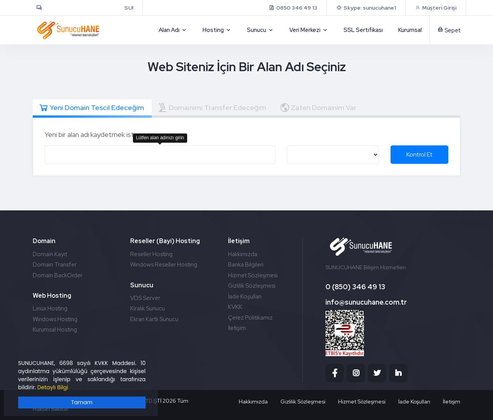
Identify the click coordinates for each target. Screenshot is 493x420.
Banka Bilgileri (245, 264)
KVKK (235, 307)
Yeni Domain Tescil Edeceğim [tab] (91, 107)
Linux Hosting (50, 308)
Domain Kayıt (50, 254)
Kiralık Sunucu (147, 308)
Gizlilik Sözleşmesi (251, 286)
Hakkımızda (242, 254)
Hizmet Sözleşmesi (253, 275)
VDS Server (145, 298)
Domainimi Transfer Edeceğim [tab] (211, 107)
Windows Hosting (55, 319)
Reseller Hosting (151, 254)
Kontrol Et (419, 154)
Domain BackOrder (57, 275)
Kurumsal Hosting (55, 329)
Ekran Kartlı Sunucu (154, 319)
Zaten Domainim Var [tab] (317, 107)
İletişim (237, 328)
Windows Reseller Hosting (163, 264)
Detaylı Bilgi (52, 387)
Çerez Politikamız (250, 318)
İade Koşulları (245, 296)
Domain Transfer (55, 264)
